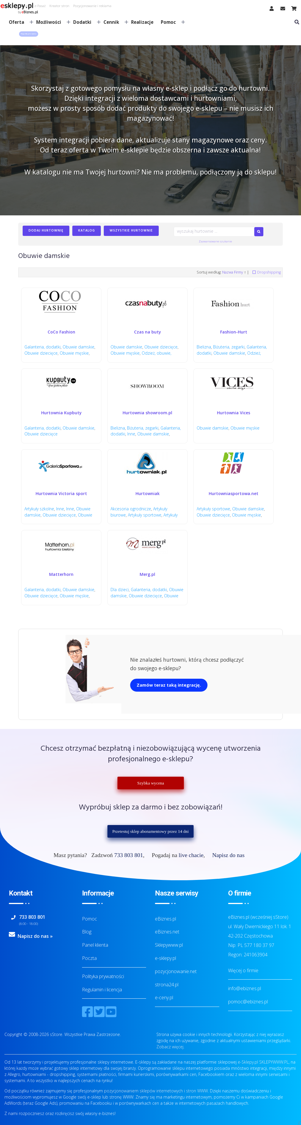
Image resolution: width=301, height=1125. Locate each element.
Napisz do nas (228, 855)
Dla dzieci (120, 589)
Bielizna (204, 347)
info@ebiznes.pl (244, 988)
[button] (28, 34)
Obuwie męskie (74, 353)
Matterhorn (61, 574)
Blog (86, 931)
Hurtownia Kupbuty (61, 412)
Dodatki (84, 22)
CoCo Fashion (61, 332)
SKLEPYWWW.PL (274, 1062)
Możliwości (51, 22)
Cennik (113, 22)
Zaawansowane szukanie (215, 241)
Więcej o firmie (243, 970)
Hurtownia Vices (233, 412)
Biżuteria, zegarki (229, 347)
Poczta (89, 958)
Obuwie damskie (78, 347)
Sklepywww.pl (169, 945)
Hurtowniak (148, 493)
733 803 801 (128, 855)
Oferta (19, 22)
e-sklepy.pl (165, 958)
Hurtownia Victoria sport (61, 493)
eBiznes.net (167, 931)
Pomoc (170, 22)
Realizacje (142, 22)
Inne (131, 434)
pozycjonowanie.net (176, 971)
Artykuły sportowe (144, 515)
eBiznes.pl (165, 919)
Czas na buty (147, 332)
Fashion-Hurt (233, 332)
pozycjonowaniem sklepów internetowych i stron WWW (156, 1091)
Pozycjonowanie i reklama (92, 6)
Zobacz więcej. (170, 1046)
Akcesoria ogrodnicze (131, 509)
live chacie (191, 855)
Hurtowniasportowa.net (233, 493)
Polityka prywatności (103, 976)
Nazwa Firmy (232, 272)
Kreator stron (59, 6)
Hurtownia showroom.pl (147, 412)
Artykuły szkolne (39, 509)
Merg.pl (147, 574)
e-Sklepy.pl (248, 1062)
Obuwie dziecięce (41, 353)
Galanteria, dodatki (42, 347)
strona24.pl (166, 984)
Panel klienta (95, 945)
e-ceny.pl (164, 997)
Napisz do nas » (35, 936)
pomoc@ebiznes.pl (248, 1001)
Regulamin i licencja (102, 989)
